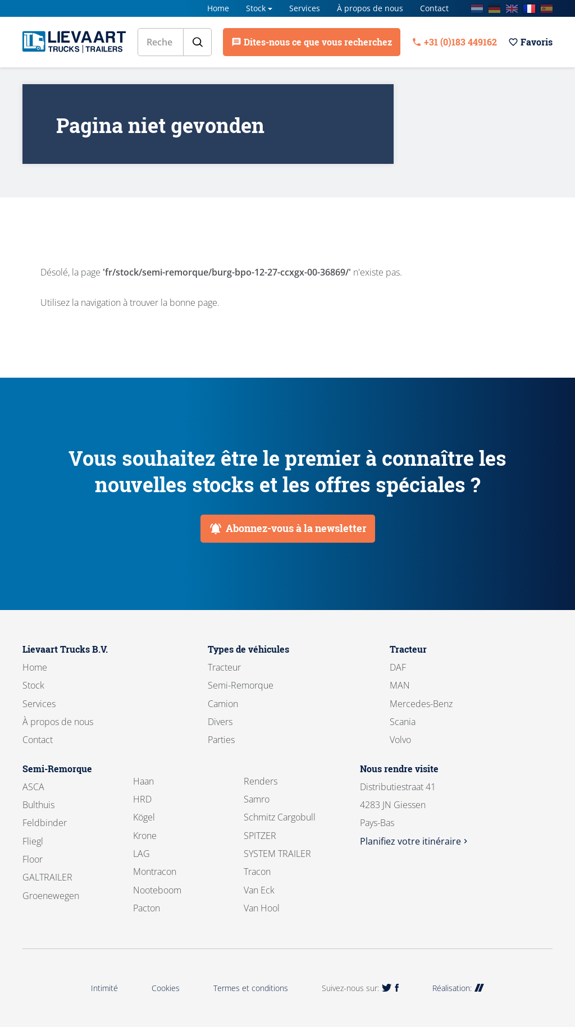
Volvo (400, 739)
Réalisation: (458, 988)
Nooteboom (157, 890)
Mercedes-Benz (421, 704)
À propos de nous (370, 8)
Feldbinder (44, 823)
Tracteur (224, 667)
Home (218, 8)
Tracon (257, 871)
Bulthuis (38, 805)
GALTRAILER (47, 877)
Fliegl (32, 841)
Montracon (154, 871)
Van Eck (259, 890)
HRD (142, 799)
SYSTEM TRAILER (277, 853)
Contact (434, 8)
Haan (143, 781)
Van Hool (262, 908)
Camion (223, 704)
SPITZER (260, 835)
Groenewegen (50, 896)
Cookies (166, 988)
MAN (400, 685)
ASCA (33, 787)
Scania (403, 722)
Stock (256, 8)
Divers (220, 722)
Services (304, 8)
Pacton (146, 908)
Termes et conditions (250, 988)
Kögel (144, 817)
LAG (141, 853)
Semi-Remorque (240, 685)
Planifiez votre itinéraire (415, 841)
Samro (257, 799)
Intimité (104, 988)
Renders (260, 781)
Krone (145, 835)
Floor (32, 859)
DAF (398, 667)
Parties (221, 739)
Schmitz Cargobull (280, 817)
